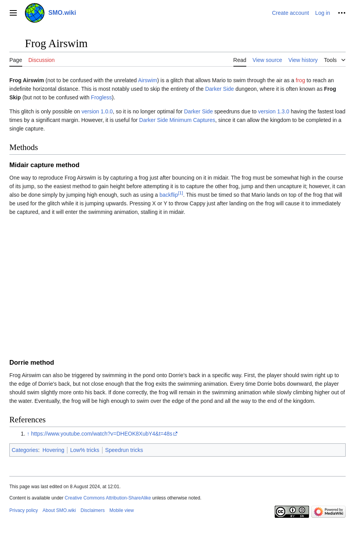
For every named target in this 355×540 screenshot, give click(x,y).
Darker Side (219, 89)
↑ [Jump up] (28, 434)
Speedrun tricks (124, 450)
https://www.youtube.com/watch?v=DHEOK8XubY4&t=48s (102, 434)
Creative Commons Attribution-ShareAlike (108, 498)
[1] (180, 192)
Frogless (101, 97)
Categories (25, 450)
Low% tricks (84, 450)
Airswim (147, 80)
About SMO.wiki (59, 510)
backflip (168, 195)
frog (300, 80)
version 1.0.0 (97, 111)
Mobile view (122, 510)
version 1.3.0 (273, 111)
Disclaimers (93, 510)
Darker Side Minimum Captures (177, 120)
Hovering (53, 450)
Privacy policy (23, 510)
